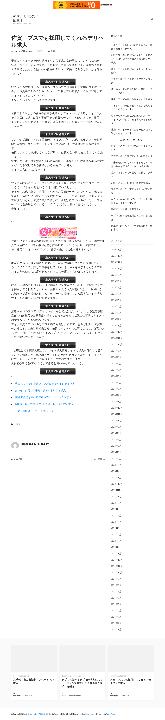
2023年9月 (116, 426)
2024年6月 (116, 369)
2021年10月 (117, 572)
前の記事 (16, 459)
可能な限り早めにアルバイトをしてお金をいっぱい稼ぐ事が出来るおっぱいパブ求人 (131, 59)
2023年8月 (116, 433)
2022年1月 (116, 553)
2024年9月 (116, 350)
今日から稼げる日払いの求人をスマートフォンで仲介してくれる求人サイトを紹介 (131, 119)
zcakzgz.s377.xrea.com (23, 51)
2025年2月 (116, 319)
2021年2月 (116, 623)
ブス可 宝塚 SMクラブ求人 (126, 139)
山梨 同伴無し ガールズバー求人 (36, 410)
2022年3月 (116, 540)
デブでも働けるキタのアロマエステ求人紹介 (131, 80)
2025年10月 (117, 268)
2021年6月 (116, 597)
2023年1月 (116, 477)
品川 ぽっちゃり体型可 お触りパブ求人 (131, 174)
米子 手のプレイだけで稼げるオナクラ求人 (131, 148)
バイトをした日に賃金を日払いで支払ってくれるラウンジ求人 (131, 107)
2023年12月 (117, 407)
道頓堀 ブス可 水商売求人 (126, 209)
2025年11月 (116, 262)
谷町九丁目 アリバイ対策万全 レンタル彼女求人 (46, 403)
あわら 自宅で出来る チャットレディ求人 (42, 390)
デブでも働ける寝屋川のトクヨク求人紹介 (131, 217)
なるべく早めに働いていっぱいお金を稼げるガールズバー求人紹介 (131, 201)
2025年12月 (117, 255)
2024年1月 (116, 401)
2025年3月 (116, 312)
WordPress (110, 714)
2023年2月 (116, 471)
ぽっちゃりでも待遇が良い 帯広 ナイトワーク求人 (131, 91)
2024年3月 (116, 388)
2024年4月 (116, 382)
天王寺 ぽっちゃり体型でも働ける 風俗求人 (131, 227)
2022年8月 (116, 509)
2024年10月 (117, 344)
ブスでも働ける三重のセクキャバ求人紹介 (131, 191)
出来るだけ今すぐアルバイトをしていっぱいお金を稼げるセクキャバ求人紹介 (131, 164)
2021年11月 (116, 566)
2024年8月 (116, 357)
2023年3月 (116, 464)
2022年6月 (116, 521)
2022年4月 (116, 534)
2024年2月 (116, 395)
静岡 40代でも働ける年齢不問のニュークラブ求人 (45, 397)
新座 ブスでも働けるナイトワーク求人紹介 (131, 70)
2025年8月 (116, 281)
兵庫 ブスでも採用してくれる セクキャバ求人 (130, 681)
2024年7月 (116, 363)
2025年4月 (116, 306)
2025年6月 (116, 293)
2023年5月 (116, 452)
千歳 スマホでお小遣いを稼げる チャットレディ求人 (47, 383)
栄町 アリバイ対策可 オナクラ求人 (130, 182)
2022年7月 (116, 515)
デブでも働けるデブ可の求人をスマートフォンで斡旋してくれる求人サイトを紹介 (82, 683)
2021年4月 (116, 610)
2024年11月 (116, 338)
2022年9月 (116, 502)
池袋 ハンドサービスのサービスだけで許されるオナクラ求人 (131, 131)
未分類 (17, 424)
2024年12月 (117, 331)
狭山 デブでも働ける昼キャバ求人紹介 (131, 99)
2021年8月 (116, 585)
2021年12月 (117, 559)
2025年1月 (116, 325)
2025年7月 (116, 287)
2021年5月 (116, 604)
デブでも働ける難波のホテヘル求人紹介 (131, 156)
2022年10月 (117, 496)
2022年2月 (116, 547)
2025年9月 (116, 274)
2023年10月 (117, 420)
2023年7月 (116, 439)
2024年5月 (116, 376)
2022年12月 (117, 483)
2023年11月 (116, 414)
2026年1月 (116, 249)
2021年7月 (116, 591)
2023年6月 (116, 445)
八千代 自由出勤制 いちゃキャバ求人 (33, 681)
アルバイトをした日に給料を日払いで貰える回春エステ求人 (131, 46)
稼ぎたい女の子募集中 (24, 18)
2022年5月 (116, 528)
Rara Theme (90, 714)
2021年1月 (116, 629)
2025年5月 (116, 300)
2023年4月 (116, 458)
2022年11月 (116, 490)
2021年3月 (116, 616)
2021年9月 (116, 578)
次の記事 (99, 459)
